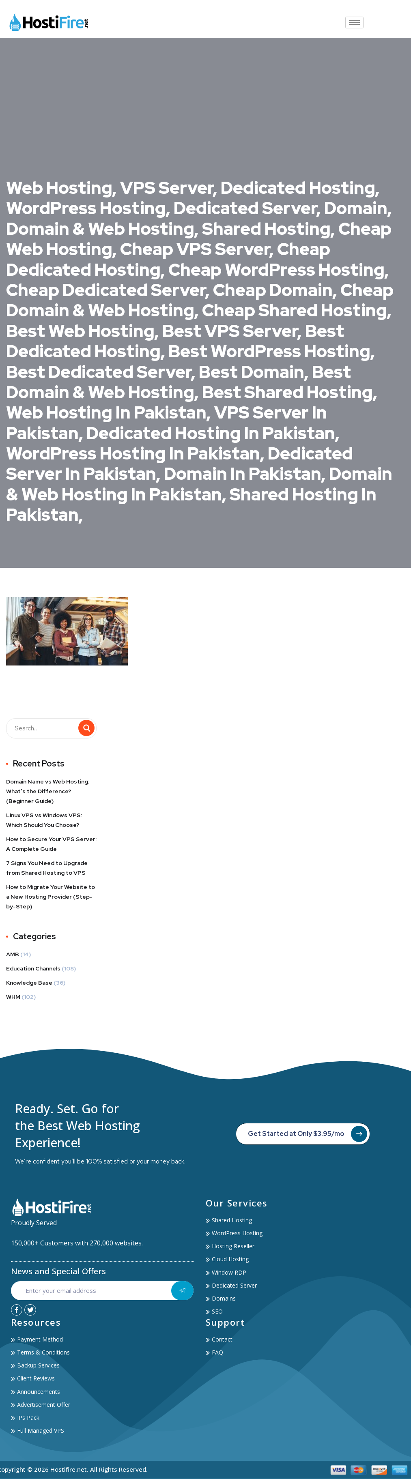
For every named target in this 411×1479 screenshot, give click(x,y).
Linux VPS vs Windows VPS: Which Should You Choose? (44, 820)
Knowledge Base (29, 982)
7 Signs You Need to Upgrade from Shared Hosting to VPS (47, 867)
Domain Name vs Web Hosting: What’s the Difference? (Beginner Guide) (47, 791)
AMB (12, 954)
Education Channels (33, 968)
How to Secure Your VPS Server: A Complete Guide (51, 843)
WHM (13, 996)
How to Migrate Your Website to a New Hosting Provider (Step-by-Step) (50, 896)
